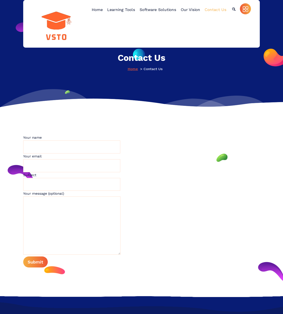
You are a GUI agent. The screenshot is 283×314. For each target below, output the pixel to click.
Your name (71, 144)
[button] (233, 8)
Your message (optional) (71, 223)
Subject (71, 182)
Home (133, 69)
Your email (71, 163)
